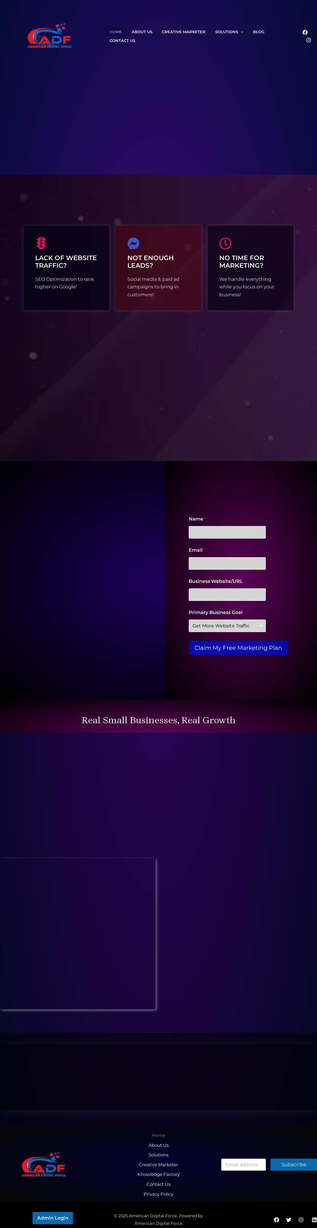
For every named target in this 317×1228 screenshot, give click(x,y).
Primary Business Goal (216, 612)
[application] (227, 36)
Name (197, 519)
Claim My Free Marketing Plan (238, 647)
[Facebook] (296, 36)
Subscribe (294, 1161)
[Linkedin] (314, 1210)
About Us (136, 36)
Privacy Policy (158, 1183)
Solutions (216, 36)
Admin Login (52, 1209)
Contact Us (265, 36)
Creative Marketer (174, 36)
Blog (241, 36)
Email (197, 550)
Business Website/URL (216, 581)
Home (114, 36)
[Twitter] (288, 1210)
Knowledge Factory (159, 1168)
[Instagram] (308, 36)
